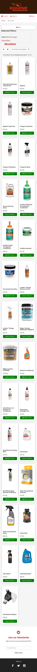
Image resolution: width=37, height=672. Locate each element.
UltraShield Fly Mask (9, 614)
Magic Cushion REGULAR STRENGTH (27, 329)
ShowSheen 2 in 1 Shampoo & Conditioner (8, 409)
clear (14, 37)
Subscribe (18, 653)
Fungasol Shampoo (9, 167)
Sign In (13, 16)
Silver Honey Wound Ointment (26, 491)
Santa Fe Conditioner (27, 370)
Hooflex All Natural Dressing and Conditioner (26, 206)
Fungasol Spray (25, 167)
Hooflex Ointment (25, 248)
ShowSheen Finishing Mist (10, 451)
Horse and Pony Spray (8, 207)
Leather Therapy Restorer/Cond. (25, 288)
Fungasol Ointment (26, 126)
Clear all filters (6, 40)
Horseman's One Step (10, 289)
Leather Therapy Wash (8, 329)
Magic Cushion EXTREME (8, 369)
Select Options (27, 92)
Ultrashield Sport (25, 574)
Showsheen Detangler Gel (24, 410)
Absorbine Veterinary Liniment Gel (10, 84)
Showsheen (24, 452)
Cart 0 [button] (4, 16)
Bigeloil (22, 85)
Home (3, 20)
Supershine (23, 533)
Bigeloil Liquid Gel (9, 126)
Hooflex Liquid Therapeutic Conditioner (7, 247)
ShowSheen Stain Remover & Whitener (9, 491)
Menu (32, 16)
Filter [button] (19, 27)
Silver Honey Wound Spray (9, 532)
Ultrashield (6, 574)
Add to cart (10, 92)
